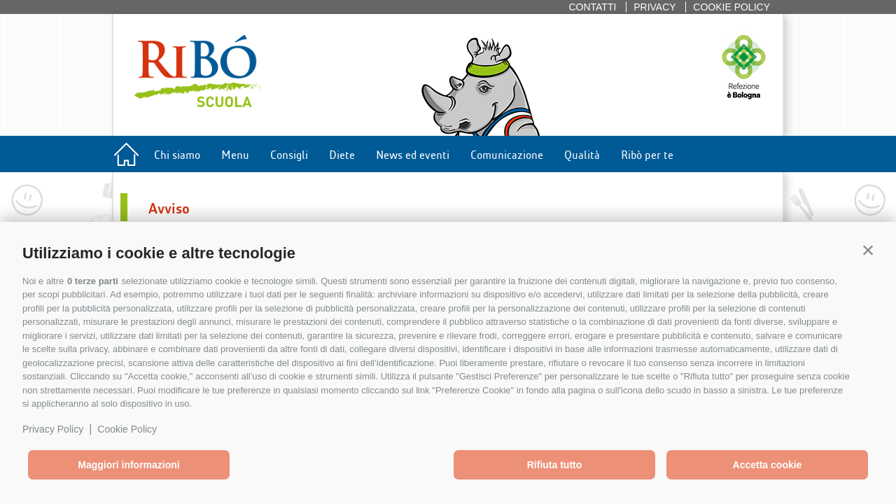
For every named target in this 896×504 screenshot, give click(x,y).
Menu (235, 154)
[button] (868, 249)
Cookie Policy (127, 429)
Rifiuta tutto (554, 464)
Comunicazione (506, 154)
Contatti (592, 7)
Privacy (655, 7)
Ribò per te (647, 154)
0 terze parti (92, 281)
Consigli (289, 154)
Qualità (582, 154)
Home (126, 157)
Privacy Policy (52, 429)
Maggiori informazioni (128, 464)
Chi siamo (177, 154)
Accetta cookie (767, 464)
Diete (342, 154)
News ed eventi (412, 154)
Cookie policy (731, 7)
